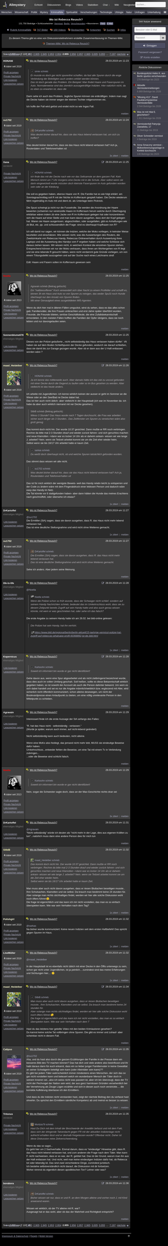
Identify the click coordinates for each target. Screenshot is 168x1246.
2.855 (29, 54)
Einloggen (152, 45)
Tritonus (8, 1114)
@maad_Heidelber (36, 959)
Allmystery (17, 5)
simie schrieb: (40, 71)
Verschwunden (78, 23)
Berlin (67, 23)
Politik (34, 12)
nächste (121, 54)
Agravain (8, 712)
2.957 (80, 54)
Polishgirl (8, 919)
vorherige (14, 54)
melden (125, 113)
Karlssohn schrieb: (42, 667)
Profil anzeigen (11, 72)
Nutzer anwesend (150, 21)
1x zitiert (114, 504)
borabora (8, 1183)
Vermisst (58, 23)
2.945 (44, 54)
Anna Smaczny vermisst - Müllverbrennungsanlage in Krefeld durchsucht (150, 150)
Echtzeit (39, 5)
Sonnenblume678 (13, 335)
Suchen (110, 29)
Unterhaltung (154, 12)
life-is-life (8, 583)
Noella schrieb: (40, 597)
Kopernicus (10, 656)
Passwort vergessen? (150, 52)
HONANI (8, 61)
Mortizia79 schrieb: (42, 1124)
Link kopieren (10, 80)
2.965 (87, 54)
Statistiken (93, 5)
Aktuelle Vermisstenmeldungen (150, 88)
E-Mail (110, 24)
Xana (6, 162)
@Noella (31, 589)
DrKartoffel (9, 510)
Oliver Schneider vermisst (150, 138)
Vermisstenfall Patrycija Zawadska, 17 (150, 127)
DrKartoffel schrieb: (42, 130)
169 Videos (59, 29)
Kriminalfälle (57, 12)
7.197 (112, 54)
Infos (123, 29)
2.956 (73, 54)
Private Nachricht (12, 76)
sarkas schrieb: (40, 450)
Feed (103, 24)
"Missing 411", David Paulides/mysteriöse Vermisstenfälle (150, 102)
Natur (129, 12)
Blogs (68, 5)
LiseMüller (9, 952)
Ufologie (119, 12)
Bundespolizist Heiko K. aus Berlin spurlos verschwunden (150, 76)
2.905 (36, 54)
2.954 (58, 54)
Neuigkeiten (130, 5)
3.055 (102, 54)
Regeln (34, 1236)
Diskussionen (54, 5)
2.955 (65, 54)
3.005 (95, 54)
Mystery (44, 12)
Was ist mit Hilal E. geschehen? (150, 115)
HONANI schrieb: (41, 172)
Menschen (6, 12)
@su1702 (31, 517)
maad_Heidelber (12, 365)
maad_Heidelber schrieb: (45, 860)
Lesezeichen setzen (14, 84)
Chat (106, 5)
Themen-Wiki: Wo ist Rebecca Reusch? (67, 43)
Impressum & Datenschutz (15, 1236)
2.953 (51, 54)
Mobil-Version (46, 1236)
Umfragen (140, 12)
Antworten (95, 29)
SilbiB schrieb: (40, 997)
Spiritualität (71, 12)
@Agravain (32, 829)
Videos (79, 5)
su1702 (7, 120)
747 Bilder (42, 29)
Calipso (7, 1049)
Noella (7, 275)
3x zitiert (114, 155)
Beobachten (77, 29)
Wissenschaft (21, 12)
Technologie (106, 12)
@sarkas (31, 925)
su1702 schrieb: (41, 468)
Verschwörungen (88, 12)
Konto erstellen (152, 57)
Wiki (117, 5)
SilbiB (6, 849)
